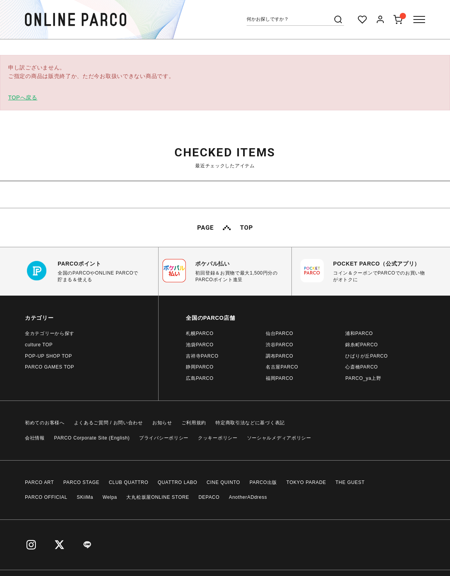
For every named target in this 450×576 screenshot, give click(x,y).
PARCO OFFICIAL (46, 497)
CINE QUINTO (223, 482)
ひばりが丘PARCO (366, 356)
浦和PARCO (359, 333)
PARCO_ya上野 (363, 378)
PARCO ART (39, 482)
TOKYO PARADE (306, 482)
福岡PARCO (279, 378)
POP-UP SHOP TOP (48, 356)
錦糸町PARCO (361, 344)
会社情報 (35, 438)
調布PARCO (279, 356)
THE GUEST (350, 482)
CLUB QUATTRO (128, 482)
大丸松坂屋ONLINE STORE (157, 497)
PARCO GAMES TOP (49, 367)
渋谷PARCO (279, 344)
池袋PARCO (200, 344)
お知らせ (162, 422)
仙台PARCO (279, 333)
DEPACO (209, 497)
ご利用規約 (194, 422)
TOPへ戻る (22, 97)
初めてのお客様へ (45, 422)
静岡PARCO (200, 367)
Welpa (109, 497)
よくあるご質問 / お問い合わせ (108, 422)
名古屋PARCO (282, 367)
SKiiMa (85, 497)
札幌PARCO (200, 333)
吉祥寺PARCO (202, 356)
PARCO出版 (263, 482)
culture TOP (39, 344)
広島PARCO (200, 378)
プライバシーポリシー (164, 438)
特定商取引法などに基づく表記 (250, 422)
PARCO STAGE (82, 482)
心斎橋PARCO (361, 367)
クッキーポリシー (218, 438)
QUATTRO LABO (178, 482)
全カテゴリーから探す (49, 333)
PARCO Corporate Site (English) (92, 438)
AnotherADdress (248, 497)
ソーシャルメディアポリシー (279, 438)
